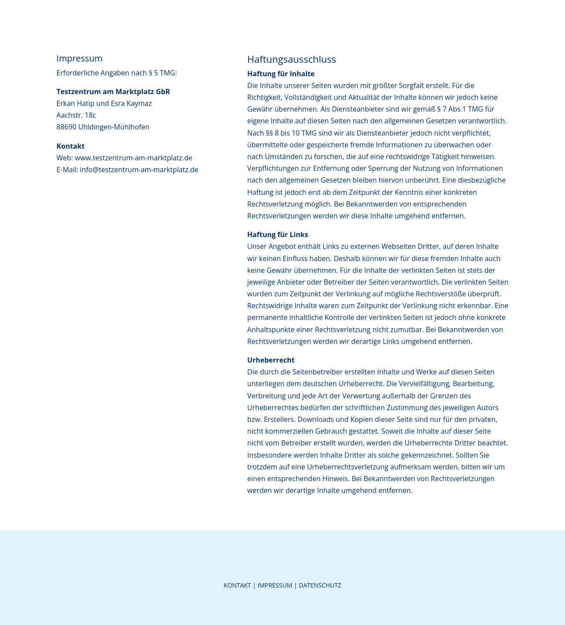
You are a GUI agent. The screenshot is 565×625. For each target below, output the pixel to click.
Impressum (275, 585)
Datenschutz (320, 585)
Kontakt (237, 585)
